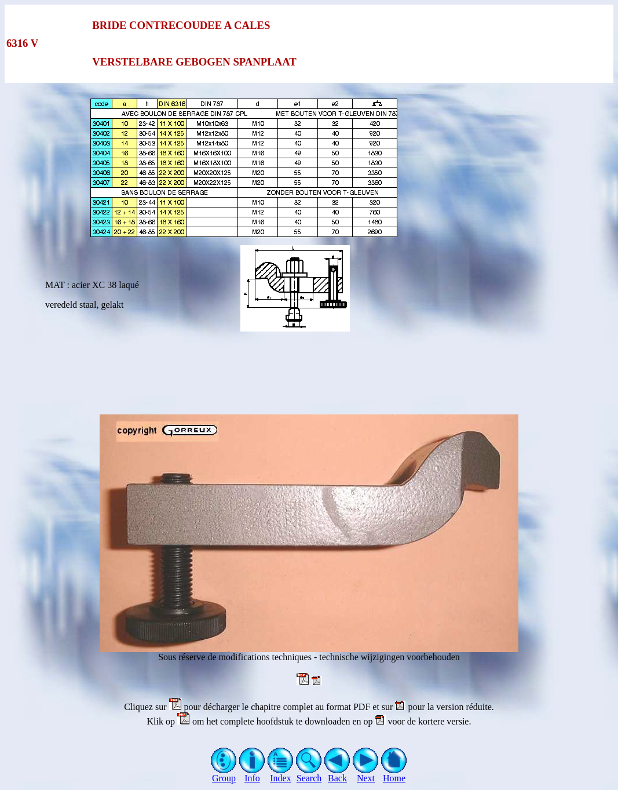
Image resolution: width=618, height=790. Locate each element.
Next (366, 774)
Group (224, 774)
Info (252, 774)
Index (281, 774)
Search (309, 774)
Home (394, 774)
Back (337, 774)
